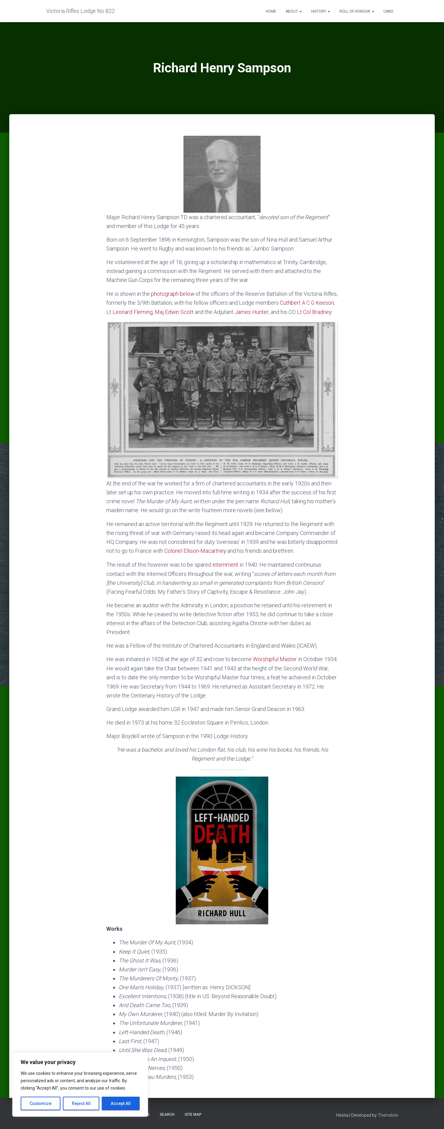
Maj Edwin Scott (195, 311)
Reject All (81, 1103)
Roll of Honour (356, 11)
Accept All (121, 1103)
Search (167, 1115)
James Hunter (272, 311)
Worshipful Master (275, 667)
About (294, 11)
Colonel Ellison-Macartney (195, 559)
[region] (80, 1084)
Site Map (193, 1115)
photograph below (173, 294)
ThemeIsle (388, 1115)
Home (271, 11)
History (320, 11)
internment (225, 572)
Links (388, 11)
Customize (40, 1103)
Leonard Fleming (153, 311)
